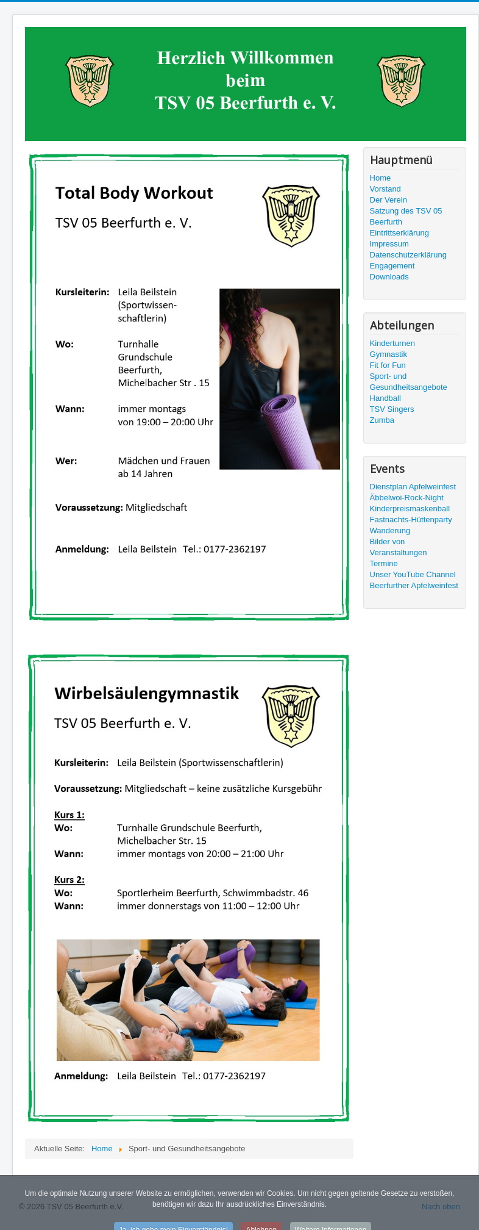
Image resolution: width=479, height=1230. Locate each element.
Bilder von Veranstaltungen (398, 547)
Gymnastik (388, 354)
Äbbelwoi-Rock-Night (407, 497)
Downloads (389, 276)
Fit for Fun (388, 365)
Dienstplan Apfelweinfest (413, 486)
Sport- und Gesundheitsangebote (408, 382)
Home (380, 177)
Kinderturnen (392, 343)
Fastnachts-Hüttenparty (411, 519)
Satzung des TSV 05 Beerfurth (406, 216)
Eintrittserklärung (400, 232)
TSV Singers (392, 409)
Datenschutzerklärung (408, 254)
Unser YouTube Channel (413, 574)
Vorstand (385, 188)
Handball (385, 398)
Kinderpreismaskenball (410, 508)
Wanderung (390, 530)
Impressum (389, 243)
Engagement (392, 265)
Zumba (382, 420)
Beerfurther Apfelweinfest (414, 585)
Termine (384, 563)
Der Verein (388, 199)
